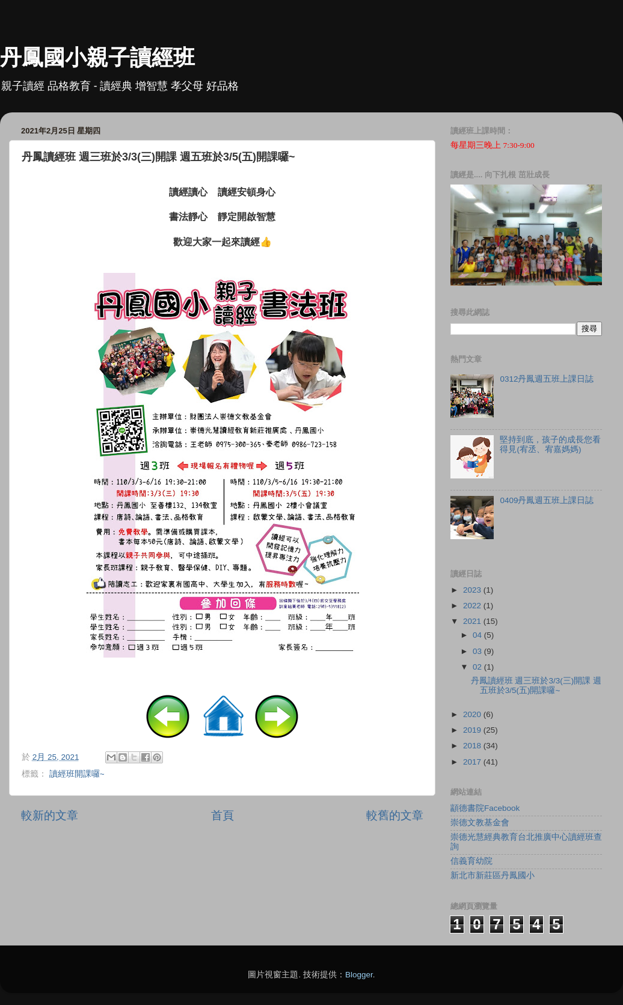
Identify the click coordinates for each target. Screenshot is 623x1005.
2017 (473, 761)
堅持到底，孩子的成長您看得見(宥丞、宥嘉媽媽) (550, 444)
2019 (473, 730)
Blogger (359, 974)
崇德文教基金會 (479, 822)
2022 (473, 605)
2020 (473, 714)
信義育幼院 (471, 861)
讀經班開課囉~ (77, 773)
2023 (473, 589)
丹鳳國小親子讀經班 (97, 57)
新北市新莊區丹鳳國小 (492, 875)
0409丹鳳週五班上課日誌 (547, 500)
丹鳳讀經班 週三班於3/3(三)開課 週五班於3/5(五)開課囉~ (536, 685)
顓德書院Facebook (485, 808)
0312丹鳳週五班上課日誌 (547, 378)
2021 (473, 621)
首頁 (222, 815)
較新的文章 (49, 815)
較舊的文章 (394, 815)
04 (478, 635)
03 (478, 651)
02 (478, 666)
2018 (473, 745)
